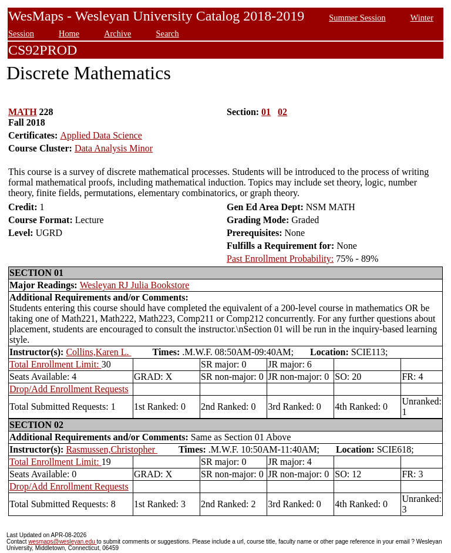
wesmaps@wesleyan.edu (62, 541)
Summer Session (357, 17)
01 (266, 112)
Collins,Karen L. (98, 352)
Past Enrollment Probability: (280, 259)
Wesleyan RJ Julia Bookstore (135, 285)
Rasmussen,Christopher (111, 449)
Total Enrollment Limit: (55, 364)
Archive (117, 33)
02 (282, 112)
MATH (22, 112)
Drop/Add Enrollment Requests (69, 389)
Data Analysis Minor (114, 148)
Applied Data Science (101, 135)
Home (69, 33)
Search (167, 33)
